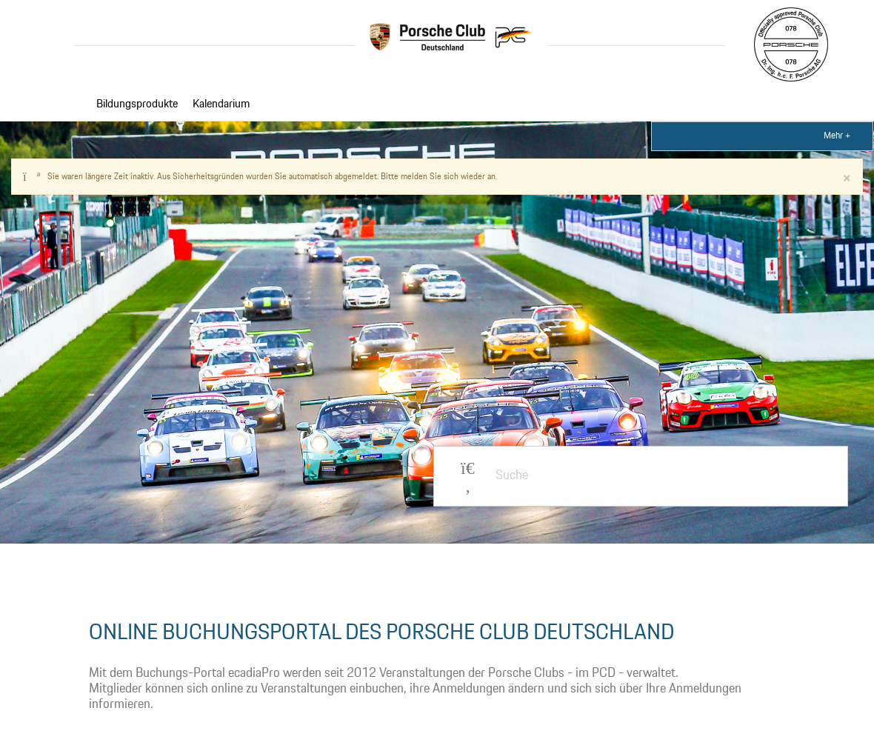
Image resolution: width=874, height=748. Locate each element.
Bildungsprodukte (137, 104)
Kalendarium (221, 104)
